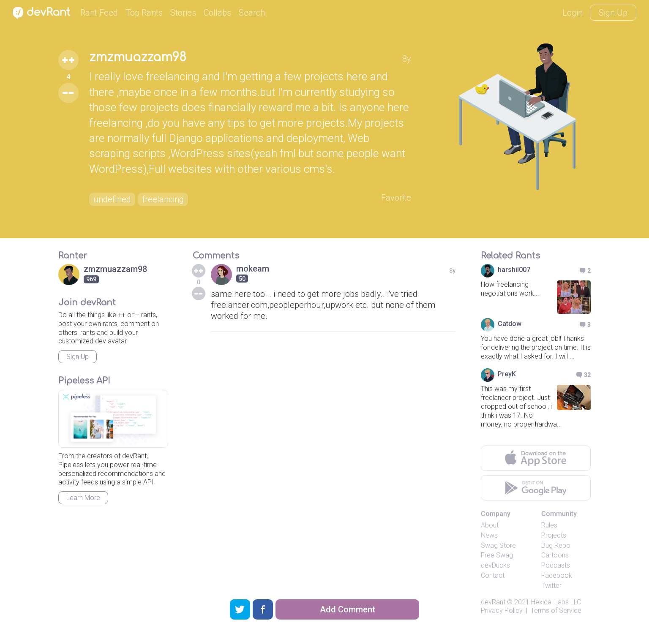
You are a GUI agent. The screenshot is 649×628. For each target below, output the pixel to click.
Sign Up (613, 13)
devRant (493, 602)
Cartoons (555, 555)
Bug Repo (555, 545)
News (489, 535)
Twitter (551, 586)
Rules (549, 525)
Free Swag (497, 555)
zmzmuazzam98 (137, 57)
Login (572, 13)
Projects (553, 535)
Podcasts (555, 565)
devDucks (495, 565)
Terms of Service (556, 610)
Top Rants (144, 13)
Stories (183, 13)
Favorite (396, 198)
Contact (492, 575)
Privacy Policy (502, 610)
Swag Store (498, 545)
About (490, 525)
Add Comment (347, 609)
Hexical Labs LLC (556, 602)
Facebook (556, 575)
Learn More (83, 498)
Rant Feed (99, 13)
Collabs (217, 13)
